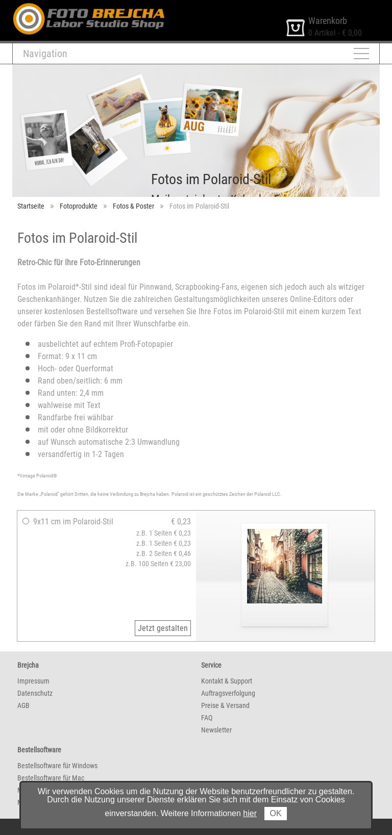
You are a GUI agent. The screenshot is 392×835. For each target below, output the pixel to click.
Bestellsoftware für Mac (50, 778)
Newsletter (216, 730)
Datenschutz (35, 693)
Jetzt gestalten (163, 628)
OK (275, 813)
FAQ (206, 718)
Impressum (33, 681)
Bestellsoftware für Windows (57, 766)
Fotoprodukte (78, 206)
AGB (23, 705)
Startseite (30, 206)
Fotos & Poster (133, 206)
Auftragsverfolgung (228, 693)
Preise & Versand (225, 705)
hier (250, 813)
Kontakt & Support (226, 681)
